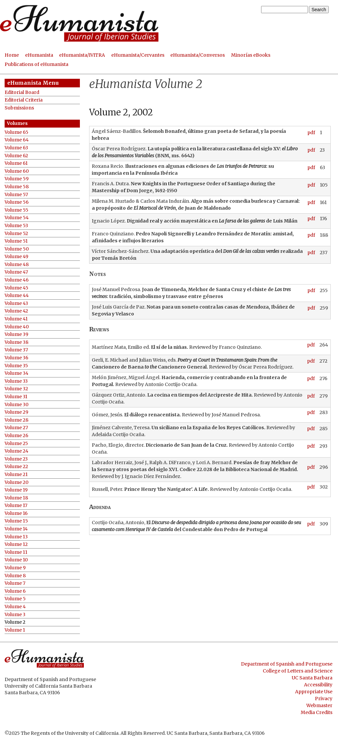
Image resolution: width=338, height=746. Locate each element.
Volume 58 (17, 187)
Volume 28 (16, 420)
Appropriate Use (313, 692)
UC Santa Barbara (312, 678)
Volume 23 (16, 459)
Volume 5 (15, 599)
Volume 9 (15, 568)
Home (12, 55)
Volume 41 (16, 319)
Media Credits (316, 712)
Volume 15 (16, 521)
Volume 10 (16, 560)
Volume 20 (16, 482)
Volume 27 (16, 428)
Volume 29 (16, 412)
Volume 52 (16, 233)
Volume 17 (16, 505)
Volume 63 (16, 148)
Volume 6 (15, 591)
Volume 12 (16, 544)
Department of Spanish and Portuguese (286, 664)
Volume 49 (16, 256)
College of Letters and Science (297, 671)
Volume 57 (16, 194)
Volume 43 (16, 303)
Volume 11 (16, 552)
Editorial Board (22, 92)
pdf (311, 132)
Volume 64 (17, 140)
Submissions (19, 108)
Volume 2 (15, 622)
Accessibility (318, 685)
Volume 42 (16, 311)
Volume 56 (17, 202)
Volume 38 (16, 342)
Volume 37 (16, 350)
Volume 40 (17, 327)
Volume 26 (16, 435)
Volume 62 (16, 156)
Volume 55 (16, 210)
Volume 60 (17, 171)
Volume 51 (16, 241)
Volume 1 (15, 630)
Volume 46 (17, 280)
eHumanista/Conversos (197, 55)
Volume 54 (17, 218)
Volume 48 (17, 264)
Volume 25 (16, 443)
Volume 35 (16, 366)
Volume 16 (16, 513)
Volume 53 (16, 225)
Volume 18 (16, 498)
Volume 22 (16, 466)
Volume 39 (16, 334)
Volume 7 (15, 583)
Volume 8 (15, 576)
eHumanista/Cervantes (137, 55)
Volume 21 (16, 474)
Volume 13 (16, 537)
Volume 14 (16, 529)
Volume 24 (16, 451)
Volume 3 (15, 614)
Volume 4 (15, 607)
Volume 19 (16, 490)
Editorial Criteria (24, 100)
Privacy (323, 698)
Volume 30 (16, 404)
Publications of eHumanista (36, 64)
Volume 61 (16, 163)
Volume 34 (16, 373)
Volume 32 (16, 389)
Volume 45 (16, 288)
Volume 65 (16, 132)
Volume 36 (16, 358)
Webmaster (319, 705)
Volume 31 (16, 397)
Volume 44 (17, 295)
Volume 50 (17, 249)
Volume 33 (16, 381)
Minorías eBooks (250, 55)
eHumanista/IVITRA (82, 55)
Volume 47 (16, 272)
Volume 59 (17, 179)
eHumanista (39, 55)
